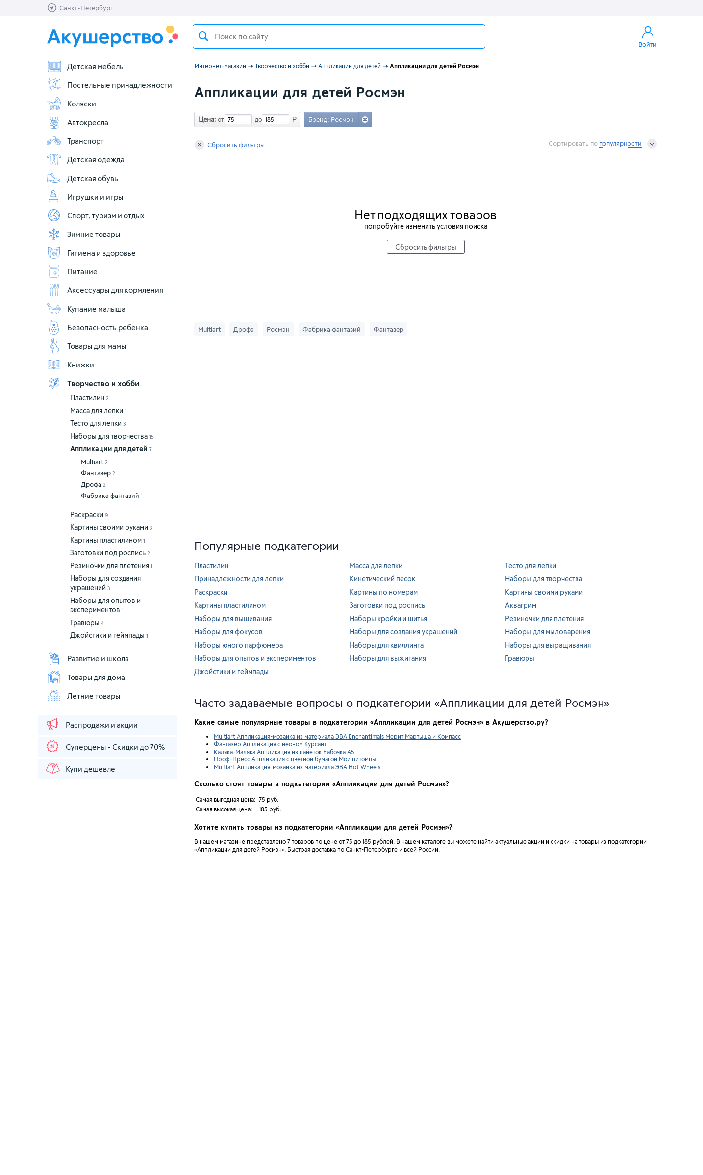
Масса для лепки (98, 410)
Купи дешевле (80, 768)
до (257, 119)
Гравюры (87, 622)
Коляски (71, 103)
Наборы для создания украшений (403, 631)
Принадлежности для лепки (239, 578)
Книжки (70, 364)
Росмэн (278, 329)
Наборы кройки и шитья (388, 618)
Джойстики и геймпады (109, 635)
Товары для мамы (86, 346)
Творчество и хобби (92, 383)
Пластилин (89, 397)
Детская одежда (85, 159)
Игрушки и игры (84, 197)
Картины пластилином (107, 540)
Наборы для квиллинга (387, 645)
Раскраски (89, 514)
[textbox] (339, 36)
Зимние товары (83, 234)
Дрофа (93, 484)
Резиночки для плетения (111, 565)
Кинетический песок (382, 578)
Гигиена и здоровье (91, 253)
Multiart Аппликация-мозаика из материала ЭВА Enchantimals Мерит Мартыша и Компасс (337, 736)
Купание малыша (86, 308)
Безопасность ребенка (97, 327)
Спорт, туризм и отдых (95, 215)
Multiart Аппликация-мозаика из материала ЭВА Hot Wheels (297, 766)
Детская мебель (85, 66)
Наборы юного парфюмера (238, 645)
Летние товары (83, 696)
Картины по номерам (384, 592)
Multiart (94, 462)
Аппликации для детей (111, 448)
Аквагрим (520, 605)
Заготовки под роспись (110, 552)
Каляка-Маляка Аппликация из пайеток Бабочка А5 (284, 751)
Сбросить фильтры (230, 145)
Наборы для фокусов (228, 631)
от (220, 119)
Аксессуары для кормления (104, 290)
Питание (72, 271)
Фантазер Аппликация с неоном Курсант (270, 743)
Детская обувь (82, 178)
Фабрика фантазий (112, 495)
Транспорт (75, 141)
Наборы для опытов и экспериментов (255, 658)
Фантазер (98, 473)
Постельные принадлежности (109, 85)
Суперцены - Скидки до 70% (105, 746)
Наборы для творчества (112, 436)
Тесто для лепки (98, 423)
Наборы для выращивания (548, 645)
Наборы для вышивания (233, 618)
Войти (647, 36)
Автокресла (77, 122)
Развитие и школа (87, 658)
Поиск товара (203, 36)
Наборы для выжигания (388, 658)
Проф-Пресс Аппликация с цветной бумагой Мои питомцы (295, 759)
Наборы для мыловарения (547, 631)
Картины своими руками (111, 527)
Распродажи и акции (91, 724)
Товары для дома (85, 677)
